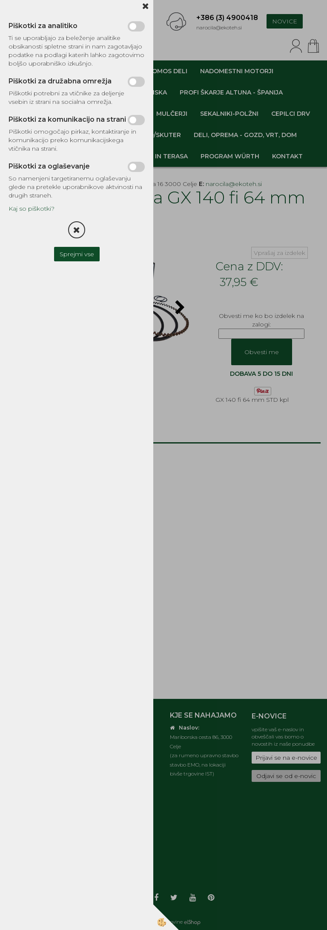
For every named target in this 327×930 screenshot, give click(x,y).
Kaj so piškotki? (31, 208)
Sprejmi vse (77, 254)
